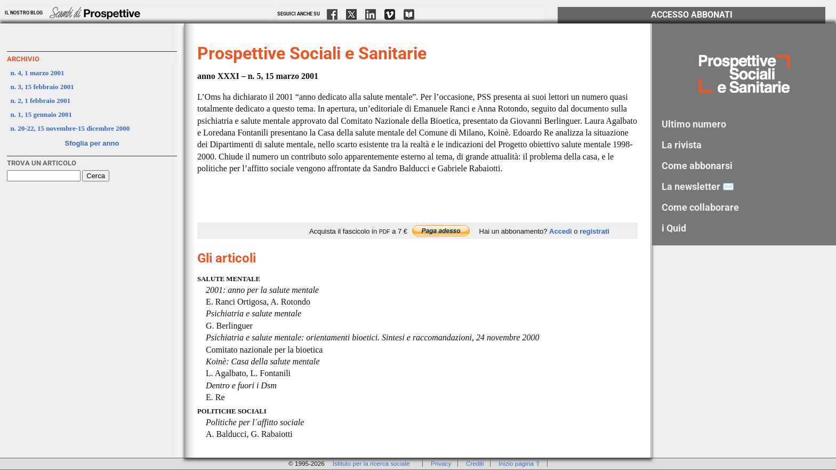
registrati (594, 231)
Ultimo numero (694, 124)
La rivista (682, 144)
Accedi (560, 231)
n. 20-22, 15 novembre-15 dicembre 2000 (70, 128)
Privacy (441, 463)
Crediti (475, 463)
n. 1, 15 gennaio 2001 (42, 114)
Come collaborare (700, 207)
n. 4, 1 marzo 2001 (38, 73)
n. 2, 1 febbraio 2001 (41, 101)
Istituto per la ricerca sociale (371, 463)
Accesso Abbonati (692, 15)
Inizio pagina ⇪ (520, 463)
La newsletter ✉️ (698, 186)
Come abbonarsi (697, 165)
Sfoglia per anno (92, 143)
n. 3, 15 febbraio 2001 (42, 87)
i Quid (674, 228)
